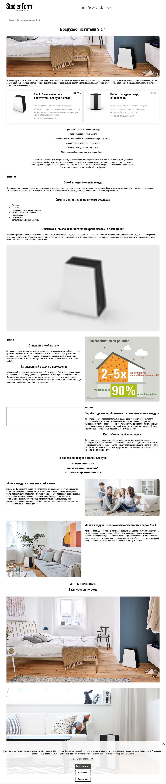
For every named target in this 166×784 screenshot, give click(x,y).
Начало (12, 20)
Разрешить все (83, 766)
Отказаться (83, 779)
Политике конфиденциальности (120, 753)
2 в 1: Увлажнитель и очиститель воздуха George (52, 96)
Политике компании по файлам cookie (89, 753)
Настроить (83, 772)
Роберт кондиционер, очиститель (124, 96)
